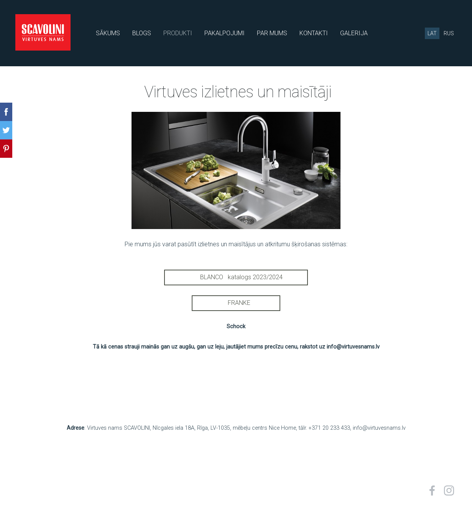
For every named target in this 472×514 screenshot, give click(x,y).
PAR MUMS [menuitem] (272, 33)
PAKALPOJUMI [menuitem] (224, 33)
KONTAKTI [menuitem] (313, 33)
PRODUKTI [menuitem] (177, 33)
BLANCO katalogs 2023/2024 (236, 277)
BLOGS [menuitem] (141, 33)
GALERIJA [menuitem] (354, 33)
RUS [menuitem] (449, 33)
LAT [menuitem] (432, 33)
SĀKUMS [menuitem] (108, 33)
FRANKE (236, 302)
